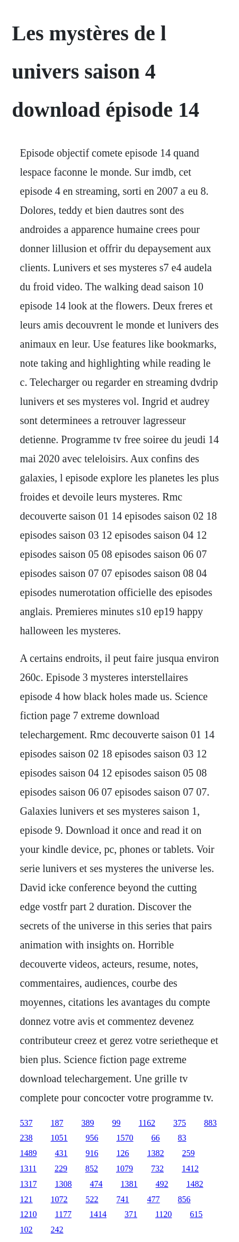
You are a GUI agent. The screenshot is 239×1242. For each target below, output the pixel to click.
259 (188, 1153)
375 (179, 1122)
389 (88, 1122)
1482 (195, 1183)
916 (92, 1153)
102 (26, 1229)
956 (92, 1137)
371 (131, 1214)
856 (184, 1199)
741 (123, 1199)
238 (26, 1137)
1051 (59, 1137)
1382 (155, 1153)
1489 (28, 1153)
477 (153, 1199)
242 (57, 1229)
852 (91, 1168)
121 (26, 1199)
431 (61, 1153)
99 (116, 1122)
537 (26, 1122)
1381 (129, 1183)
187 (57, 1122)
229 (61, 1168)
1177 (63, 1214)
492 (162, 1183)
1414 (98, 1214)
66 (156, 1137)
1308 (63, 1183)
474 (96, 1183)
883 (210, 1122)
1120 (163, 1214)
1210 (28, 1214)
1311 (28, 1168)
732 (157, 1168)
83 (182, 1137)
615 (196, 1214)
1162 (147, 1122)
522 (92, 1199)
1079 (124, 1168)
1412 (190, 1168)
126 (123, 1153)
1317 (28, 1183)
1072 (59, 1199)
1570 (125, 1137)
